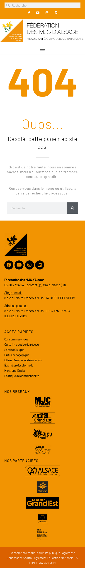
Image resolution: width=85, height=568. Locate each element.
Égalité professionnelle (18, 365)
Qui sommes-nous (16, 339)
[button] (42, 50)
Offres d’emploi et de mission (23, 360)
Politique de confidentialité (21, 376)
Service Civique (14, 350)
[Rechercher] (72, 208)
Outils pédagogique (16, 355)
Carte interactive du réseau (21, 344)
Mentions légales (15, 370)
